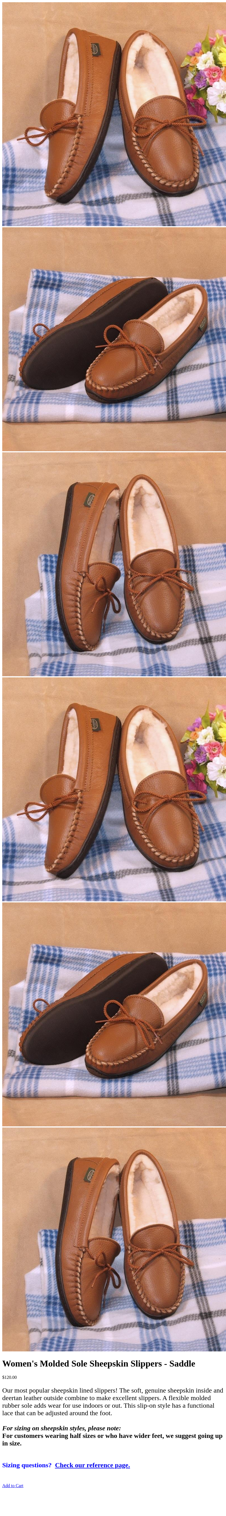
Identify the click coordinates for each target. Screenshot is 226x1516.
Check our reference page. (92, 1465)
